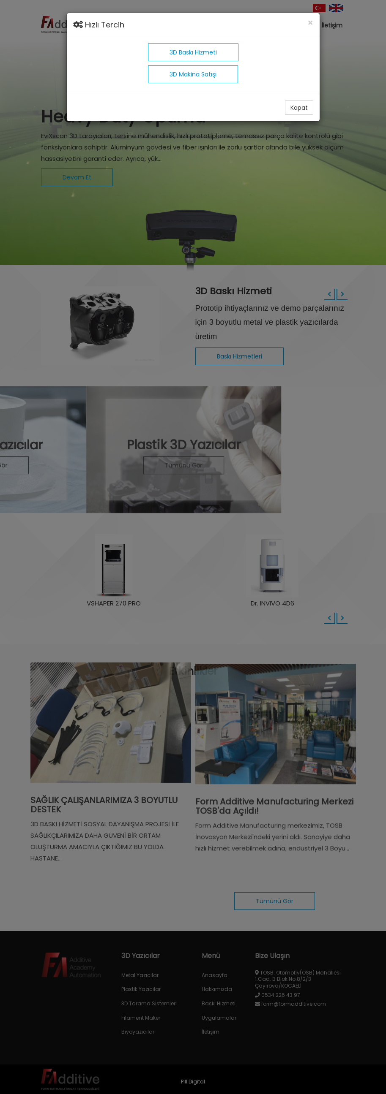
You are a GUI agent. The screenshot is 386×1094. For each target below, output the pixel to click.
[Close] (310, 23)
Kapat (299, 107)
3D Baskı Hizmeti (193, 52)
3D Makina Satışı (193, 74)
